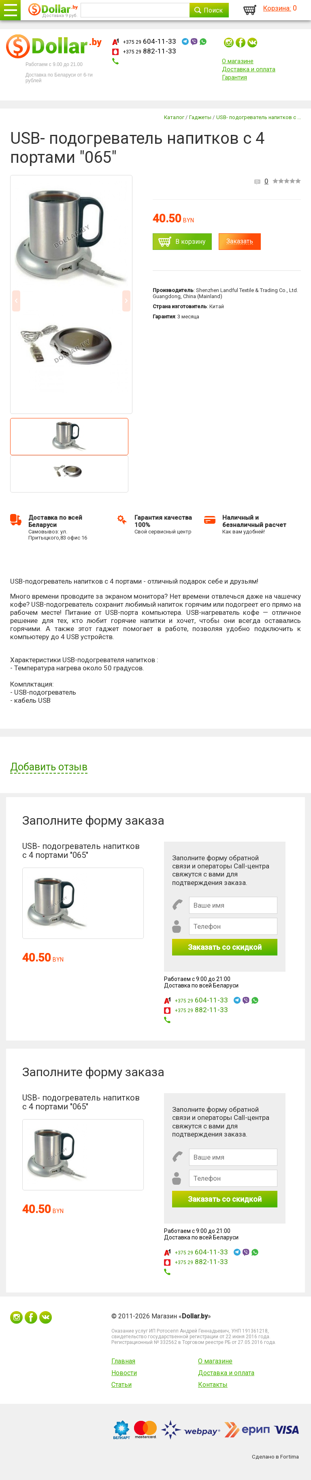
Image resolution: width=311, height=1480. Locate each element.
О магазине (237, 61)
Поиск (213, 10)
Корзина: (277, 8)
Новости (124, 1373)
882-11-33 (149, 51)
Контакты (213, 1384)
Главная (123, 1361)
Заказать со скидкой (225, 947)
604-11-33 (149, 41)
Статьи (121, 1384)
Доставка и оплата (248, 69)
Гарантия (234, 77)
